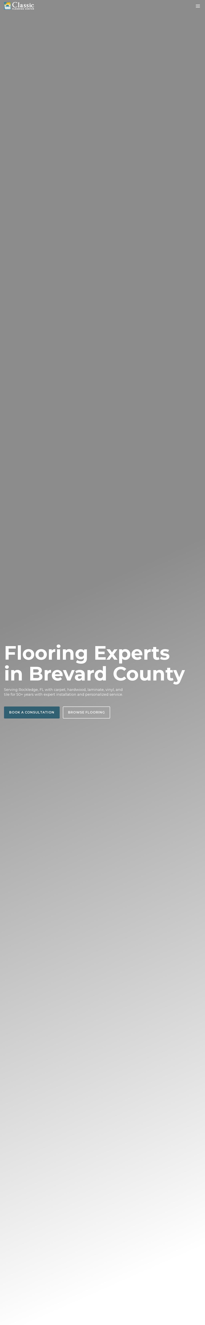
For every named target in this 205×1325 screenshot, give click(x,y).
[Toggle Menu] (198, 6)
